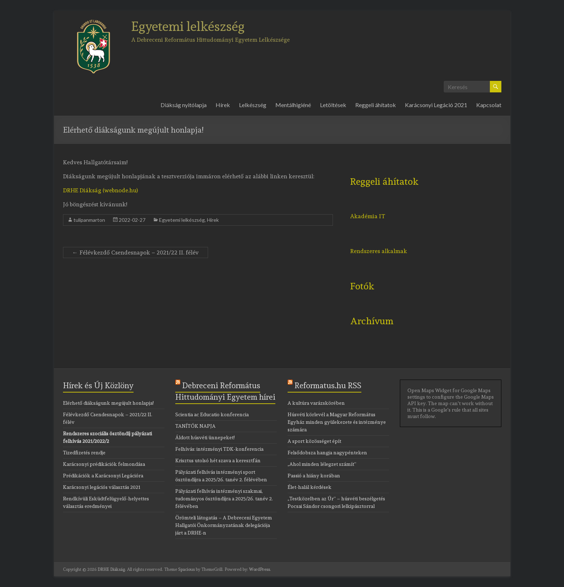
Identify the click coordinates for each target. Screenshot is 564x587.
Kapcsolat (488, 104)
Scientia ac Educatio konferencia (212, 414)
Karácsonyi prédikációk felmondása (104, 464)
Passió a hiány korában (314, 475)
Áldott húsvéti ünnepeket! (205, 437)
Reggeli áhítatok (375, 104)
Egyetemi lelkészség (188, 26)
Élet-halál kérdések (309, 487)
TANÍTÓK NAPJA (195, 426)
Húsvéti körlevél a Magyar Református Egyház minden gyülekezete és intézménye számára (337, 422)
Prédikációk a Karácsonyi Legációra (103, 475)
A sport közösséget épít (314, 441)
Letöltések (333, 104)
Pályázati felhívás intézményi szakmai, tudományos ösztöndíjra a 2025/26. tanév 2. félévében (224, 498)
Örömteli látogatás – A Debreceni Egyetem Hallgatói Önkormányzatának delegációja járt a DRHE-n (223, 525)
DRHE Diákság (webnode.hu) (100, 190)
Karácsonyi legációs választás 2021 (101, 487)
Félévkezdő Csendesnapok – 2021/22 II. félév (135, 252)
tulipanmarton (89, 220)
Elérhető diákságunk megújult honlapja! (108, 403)
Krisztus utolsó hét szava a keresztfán (218, 460)
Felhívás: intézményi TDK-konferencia (219, 449)
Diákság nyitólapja (184, 104)
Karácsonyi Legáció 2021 (436, 104)
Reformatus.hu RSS (327, 385)
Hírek (223, 104)
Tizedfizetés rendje (84, 452)
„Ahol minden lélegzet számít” (322, 464)
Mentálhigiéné (293, 104)
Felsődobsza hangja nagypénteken (327, 452)
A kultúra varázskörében (316, 403)
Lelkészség (252, 104)
